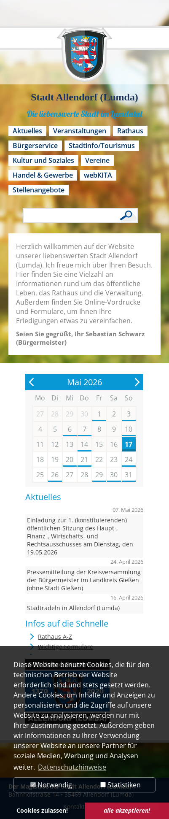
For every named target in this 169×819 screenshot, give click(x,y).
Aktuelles (27, 130)
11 (40, 444)
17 (128, 444)
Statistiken (120, 784)
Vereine (97, 160)
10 (128, 429)
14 (84, 444)
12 (55, 444)
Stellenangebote (38, 190)
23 (114, 459)
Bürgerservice (35, 145)
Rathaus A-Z (55, 636)
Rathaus (130, 130)
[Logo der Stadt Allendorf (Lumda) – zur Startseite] (84, 59)
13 (69, 444)
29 (99, 474)
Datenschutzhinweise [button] (72, 767)
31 (128, 474)
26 (55, 474)
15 (99, 444)
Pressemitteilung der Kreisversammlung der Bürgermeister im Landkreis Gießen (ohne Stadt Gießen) (84, 580)
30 (114, 474)
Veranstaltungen (79, 130)
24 (128, 459)
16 (114, 444)
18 (40, 459)
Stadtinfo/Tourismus (102, 145)
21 (84, 459)
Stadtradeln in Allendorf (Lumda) (73, 608)
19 (55, 459)
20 (69, 459)
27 (69, 474)
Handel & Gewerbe (43, 175)
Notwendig (51, 784)
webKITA (98, 175)
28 (84, 474)
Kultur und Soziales (43, 160)
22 (99, 459)
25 (40, 474)
